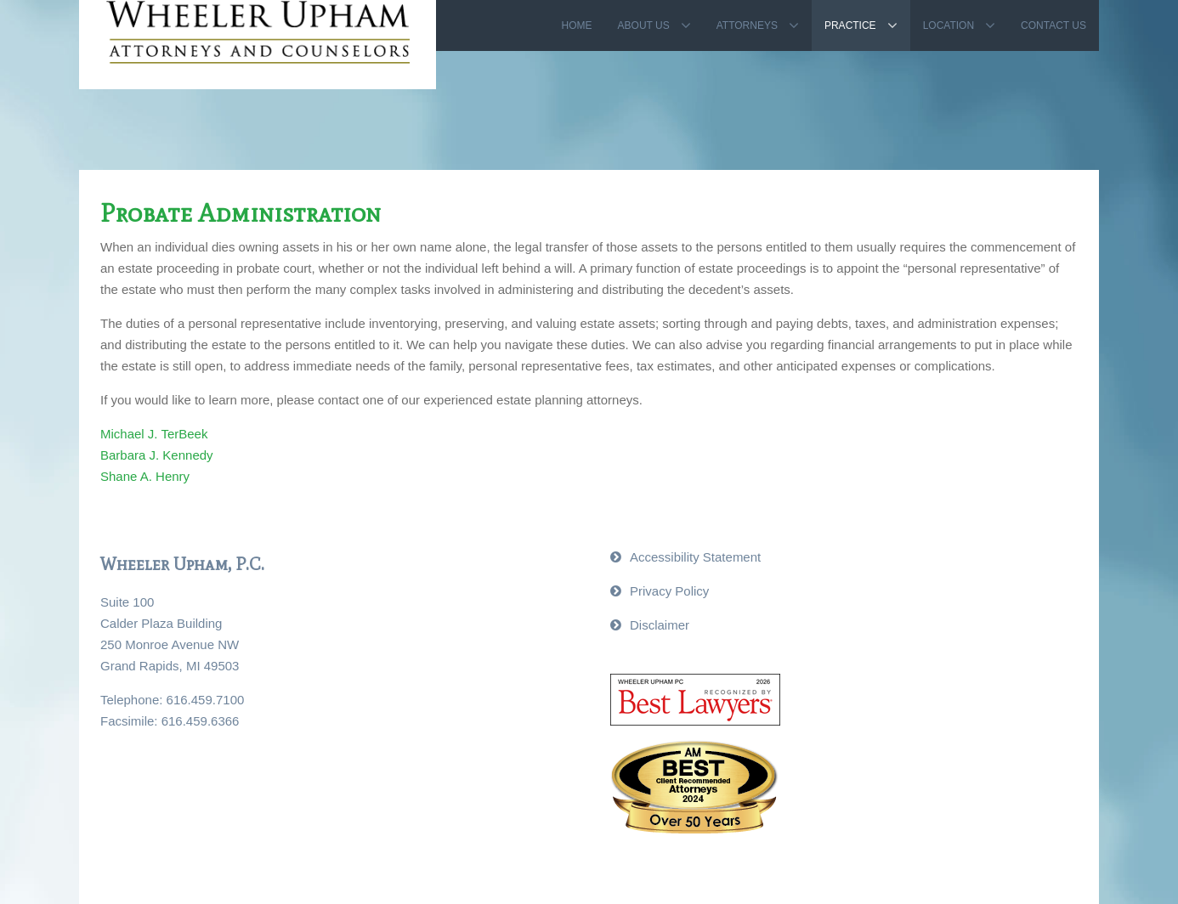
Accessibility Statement (695, 557)
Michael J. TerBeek (153, 434)
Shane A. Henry (145, 476)
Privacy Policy (669, 591)
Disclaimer (659, 625)
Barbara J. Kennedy (156, 455)
